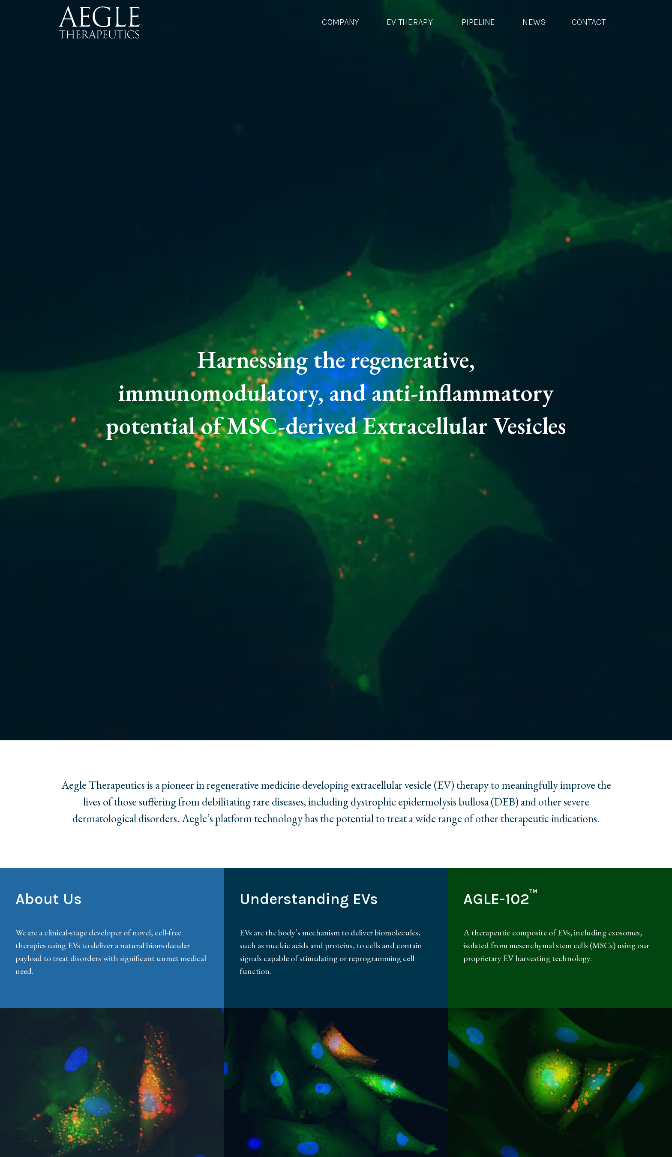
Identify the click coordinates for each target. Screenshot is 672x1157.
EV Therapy (410, 22)
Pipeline (478, 22)
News (534, 22)
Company (340, 22)
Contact (589, 22)
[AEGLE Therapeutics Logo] (99, 22)
